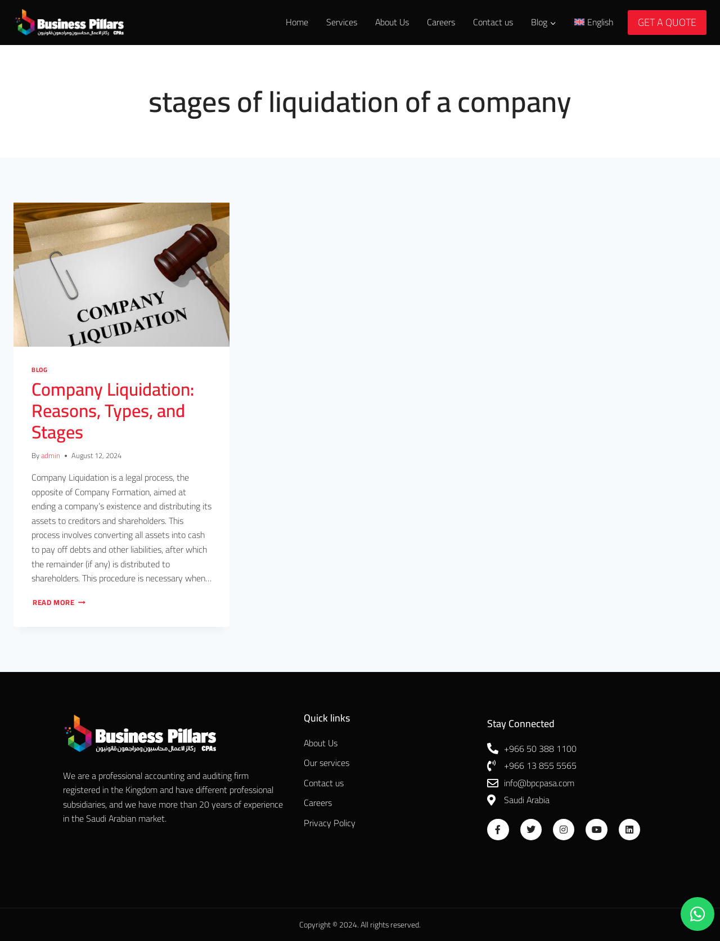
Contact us (493, 22)
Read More (59, 602)
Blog (39, 369)
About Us (392, 22)
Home (297, 22)
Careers (441, 22)
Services (341, 22)
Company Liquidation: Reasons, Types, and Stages (113, 410)
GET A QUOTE (667, 22)
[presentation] (122, 275)
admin (50, 455)
